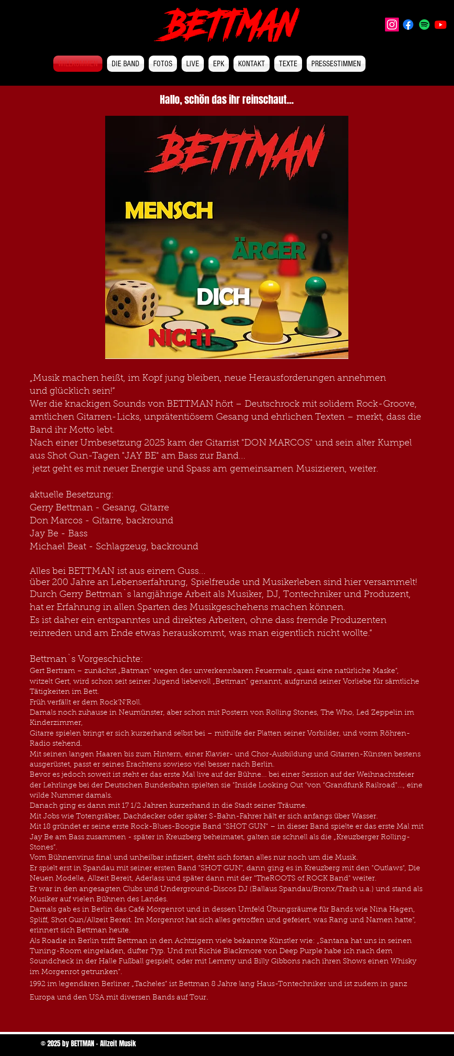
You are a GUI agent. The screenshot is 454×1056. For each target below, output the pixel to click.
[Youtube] (441, 24)
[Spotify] (424, 24)
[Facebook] (408, 24)
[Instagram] (392, 24)
